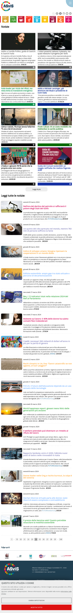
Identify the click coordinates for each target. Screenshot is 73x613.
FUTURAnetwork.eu (54, 219)
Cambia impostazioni (36, 600)
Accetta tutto (36, 607)
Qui (2, 591)
